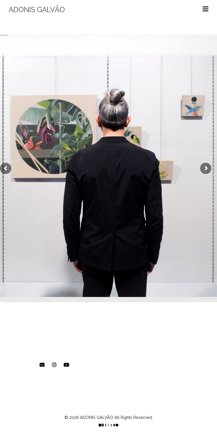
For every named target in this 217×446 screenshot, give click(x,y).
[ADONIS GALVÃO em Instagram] (54, 365)
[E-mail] (42, 365)
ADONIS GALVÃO (96, 417)
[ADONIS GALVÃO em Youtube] (66, 365)
